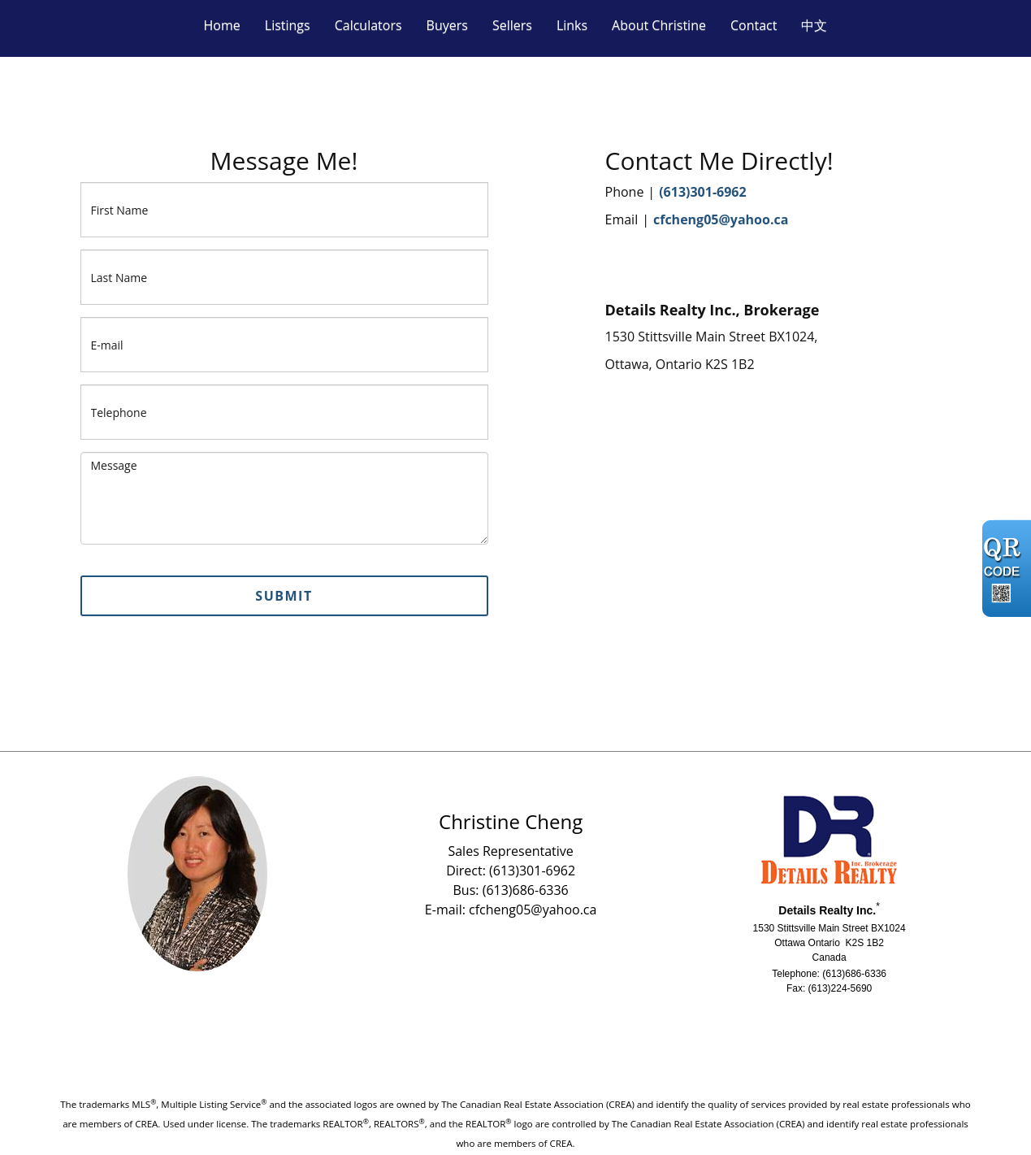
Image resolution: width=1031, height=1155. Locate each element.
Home (222, 25)
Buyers (447, 25)
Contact (753, 25)
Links (572, 25)
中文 (814, 25)
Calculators (368, 25)
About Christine (659, 25)
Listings (287, 25)
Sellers (512, 25)
